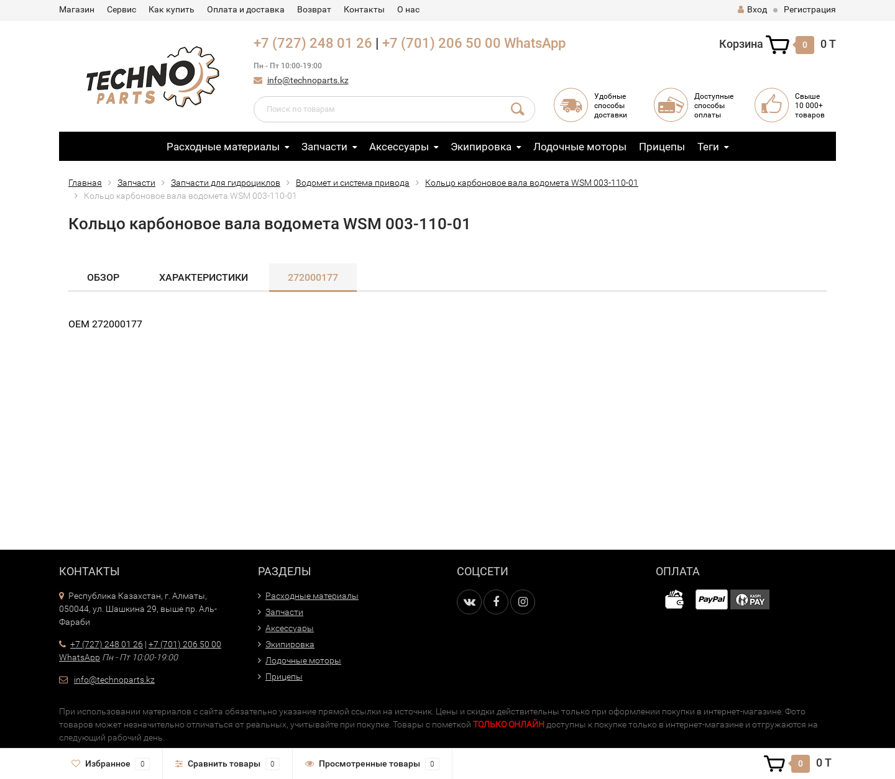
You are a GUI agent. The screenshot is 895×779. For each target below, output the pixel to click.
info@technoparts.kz (308, 80)
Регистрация (810, 9)
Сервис (121, 9)
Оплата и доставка (246, 9)
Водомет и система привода (353, 183)
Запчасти (324, 146)
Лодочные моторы (579, 146)
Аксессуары (399, 146)
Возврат (314, 9)
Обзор (103, 277)
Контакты (364, 9)
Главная (85, 183)
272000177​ (313, 277)
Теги (708, 146)
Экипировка (481, 146)
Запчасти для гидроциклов (225, 183)
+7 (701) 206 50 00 (441, 43)
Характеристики (203, 277)
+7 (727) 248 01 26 (313, 43)
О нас (408, 9)
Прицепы (662, 146)
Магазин (76, 9)
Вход (752, 9)
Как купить (172, 9)
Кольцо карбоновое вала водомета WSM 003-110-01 (531, 183)
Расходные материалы (223, 146)
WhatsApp (535, 43)
